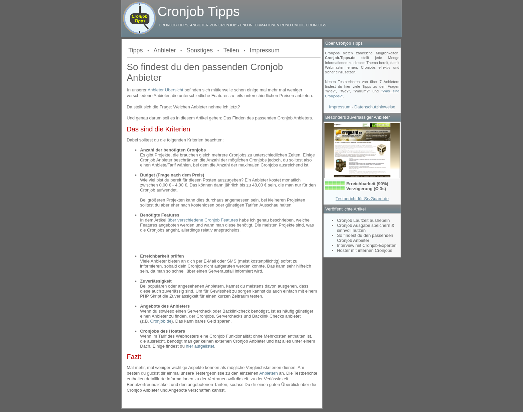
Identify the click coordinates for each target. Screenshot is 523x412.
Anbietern (268, 373)
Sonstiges (199, 50)
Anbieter (164, 50)
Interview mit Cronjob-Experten (366, 245)
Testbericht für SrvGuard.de (362, 198)
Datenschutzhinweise (374, 106)
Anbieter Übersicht (165, 89)
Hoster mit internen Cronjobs (364, 250)
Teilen (231, 50)
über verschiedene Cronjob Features (202, 220)
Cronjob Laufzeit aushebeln (363, 220)
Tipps (135, 50)
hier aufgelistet (200, 346)
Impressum (265, 50)
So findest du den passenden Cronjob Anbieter (365, 238)
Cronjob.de (160, 321)
